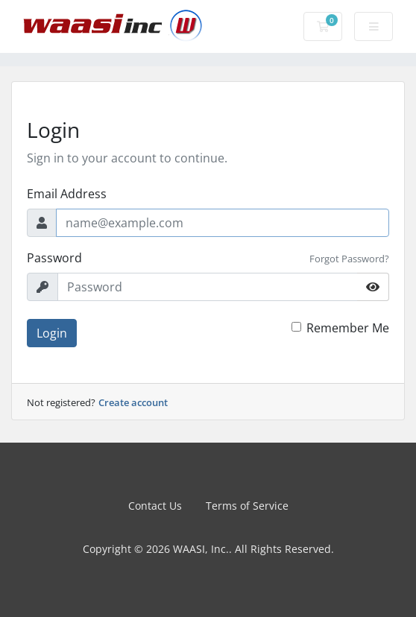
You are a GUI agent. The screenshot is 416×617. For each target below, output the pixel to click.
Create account (133, 402)
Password (54, 258)
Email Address (67, 194)
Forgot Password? (349, 258)
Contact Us (155, 506)
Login (52, 333)
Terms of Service (247, 506)
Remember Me (347, 328)
